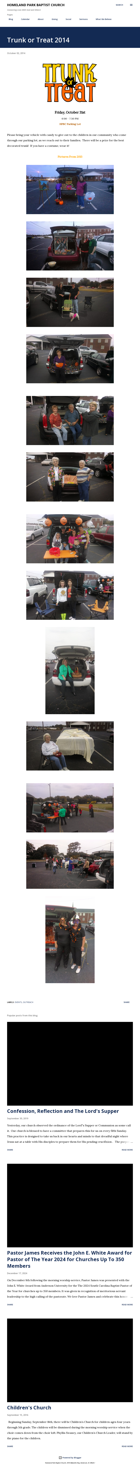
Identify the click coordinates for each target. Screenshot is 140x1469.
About (39, 19)
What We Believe (102, 19)
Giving (53, 19)
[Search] (119, 5)
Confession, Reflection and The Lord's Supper (63, 1111)
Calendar (23, 19)
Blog (9, 19)
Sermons (82, 19)
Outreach (28, 1002)
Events (18, 1002)
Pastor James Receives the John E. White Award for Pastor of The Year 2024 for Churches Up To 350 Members (69, 1259)
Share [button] (127, 1002)
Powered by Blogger (70, 1457)
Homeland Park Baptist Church (36, 5)
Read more (127, 1149)
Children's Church (29, 1407)
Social (67, 19)
